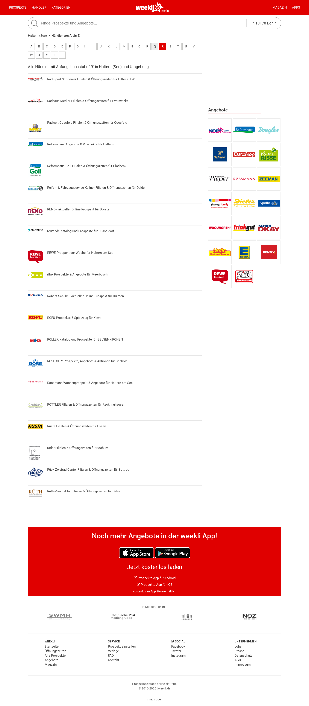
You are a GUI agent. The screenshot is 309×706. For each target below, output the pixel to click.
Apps (296, 7)
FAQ (111, 655)
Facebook (178, 646)
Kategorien (61, 7)
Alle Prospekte (55, 655)
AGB (238, 660)
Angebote (51, 660)
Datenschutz (243, 655)
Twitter (176, 651)
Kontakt (113, 660)
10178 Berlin (265, 23)
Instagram (178, 655)
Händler (39, 7)
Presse (239, 651)
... (62, 55)
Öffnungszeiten (55, 651)
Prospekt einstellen (122, 646)
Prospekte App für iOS (154, 585)
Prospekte (18, 7)
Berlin (165, 10)
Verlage (113, 651)
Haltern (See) (37, 36)
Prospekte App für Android (155, 578)
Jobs (238, 646)
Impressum (243, 664)
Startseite (52, 646)
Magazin (280, 7)
